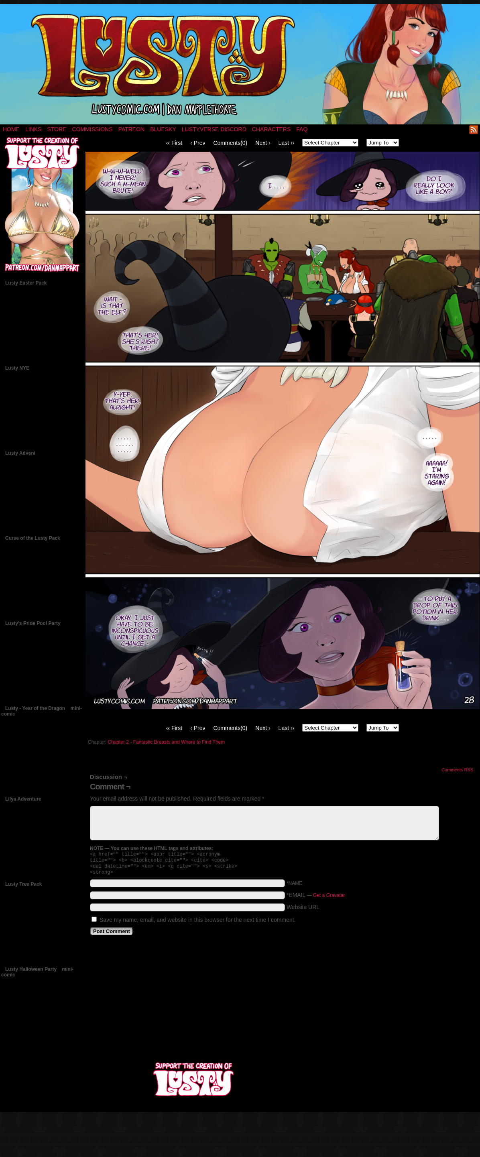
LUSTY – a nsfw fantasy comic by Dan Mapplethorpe (240, 64)
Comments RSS (457, 769)
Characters (271, 129)
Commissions (92, 129)
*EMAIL (316, 898)
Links (33, 129)
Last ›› (287, 143)
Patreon (131, 129)
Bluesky (163, 129)
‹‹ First (174, 143)
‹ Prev (197, 143)
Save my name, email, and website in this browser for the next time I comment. (198, 923)
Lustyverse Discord (214, 129)
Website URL (303, 910)
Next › (262, 143)
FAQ (301, 129)
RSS (474, 129)
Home (11, 129)
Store (56, 129)
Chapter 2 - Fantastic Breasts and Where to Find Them (166, 742)
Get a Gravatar (329, 898)
